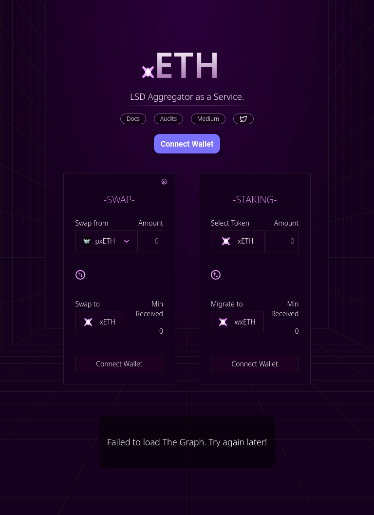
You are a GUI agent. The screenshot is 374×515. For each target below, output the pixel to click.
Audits (168, 118)
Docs (133, 118)
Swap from (92, 223)
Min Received (149, 308)
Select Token (230, 223)
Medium (208, 118)
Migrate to (227, 303)
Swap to (87, 303)
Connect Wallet (187, 144)
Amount (150, 223)
